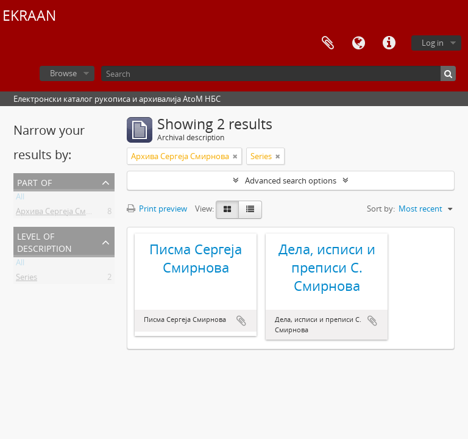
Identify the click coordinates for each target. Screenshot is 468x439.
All (20, 198)
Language (358, 43)
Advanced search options (290, 180)
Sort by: (381, 208)
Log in (433, 42)
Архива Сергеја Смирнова (65, 213)
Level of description (44, 241)
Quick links (389, 43)
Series (26, 279)
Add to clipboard (241, 321)
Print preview (157, 208)
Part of (34, 181)
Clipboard (328, 43)
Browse (63, 73)
